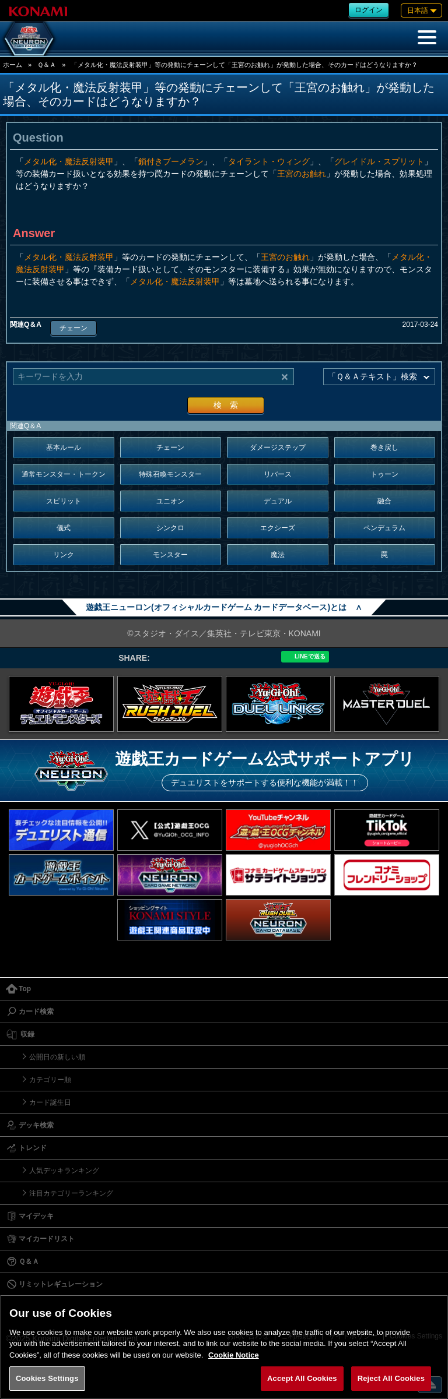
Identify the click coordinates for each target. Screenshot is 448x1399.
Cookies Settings (47, 1378)
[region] (224, 1347)
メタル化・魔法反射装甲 (69, 161)
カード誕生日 (50, 1102)
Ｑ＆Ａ (46, 64)
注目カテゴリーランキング (71, 1193)
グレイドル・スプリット (379, 161)
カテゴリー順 (50, 1080)
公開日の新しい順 (57, 1057)
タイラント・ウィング (269, 161)
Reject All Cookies (391, 1378)
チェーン (74, 328)
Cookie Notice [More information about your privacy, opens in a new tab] (233, 1355)
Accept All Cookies (302, 1378)
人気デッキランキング (64, 1171)
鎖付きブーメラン (171, 161)
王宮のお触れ (301, 173)
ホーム (12, 64)
